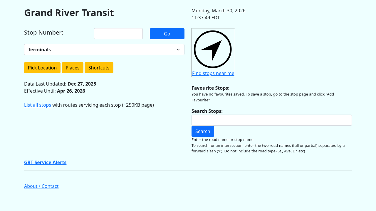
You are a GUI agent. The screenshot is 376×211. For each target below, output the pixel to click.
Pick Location (42, 67)
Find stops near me (213, 73)
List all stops (37, 105)
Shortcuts (99, 67)
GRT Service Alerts (45, 162)
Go (167, 33)
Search (202, 131)
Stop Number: (43, 32)
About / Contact (41, 186)
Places (73, 67)
